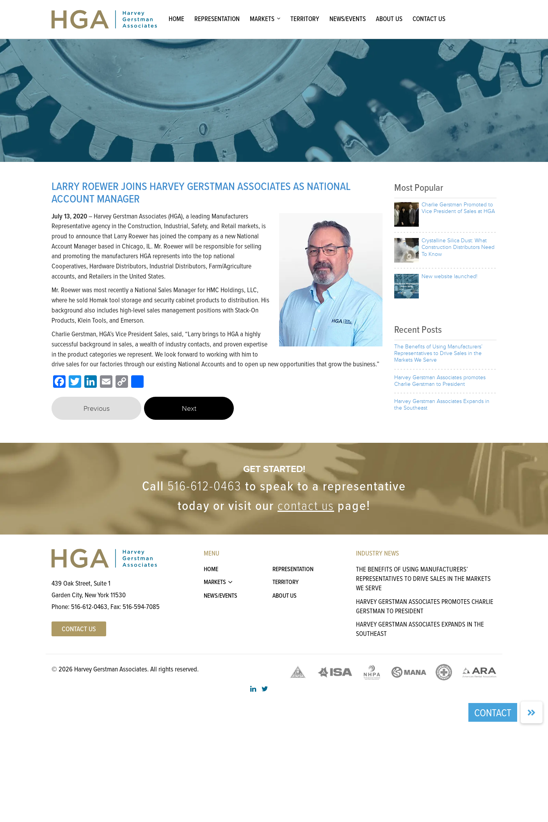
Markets (262, 18)
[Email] (106, 382)
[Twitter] (75, 382)
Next (189, 409)
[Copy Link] (122, 382)
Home (176, 18)
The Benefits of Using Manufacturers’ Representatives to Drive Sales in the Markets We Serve (423, 579)
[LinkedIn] (90, 382)
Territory (304, 18)
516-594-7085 (141, 606)
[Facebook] (59, 382)
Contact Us (429, 18)
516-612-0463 (204, 486)
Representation (217, 18)
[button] (532, 712)
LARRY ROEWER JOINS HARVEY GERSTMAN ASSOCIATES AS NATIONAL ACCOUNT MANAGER (201, 192)
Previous (97, 409)
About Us (389, 18)
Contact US (79, 629)
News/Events (347, 18)
